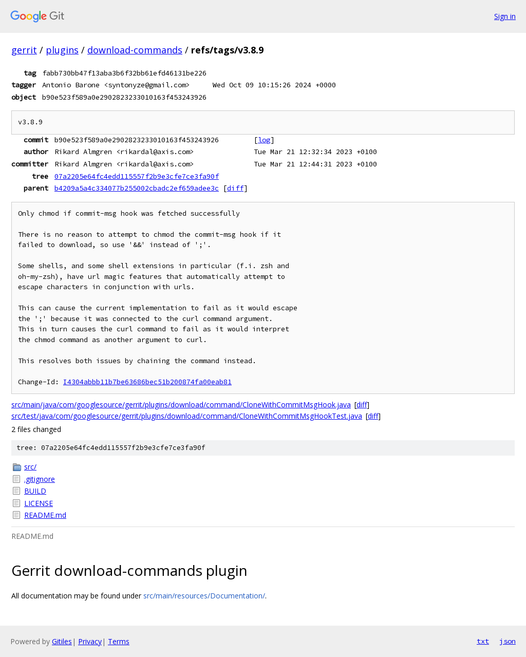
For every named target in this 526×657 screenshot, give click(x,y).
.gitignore (39, 479)
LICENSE (38, 503)
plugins (62, 50)
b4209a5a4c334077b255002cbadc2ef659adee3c (136, 188)
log (264, 139)
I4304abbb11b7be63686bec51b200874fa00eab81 (147, 382)
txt (483, 641)
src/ (30, 467)
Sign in (505, 16)
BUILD (35, 491)
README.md (45, 515)
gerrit (24, 50)
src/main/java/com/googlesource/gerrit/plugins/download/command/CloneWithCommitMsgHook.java (181, 404)
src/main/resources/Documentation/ (204, 595)
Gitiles (62, 641)
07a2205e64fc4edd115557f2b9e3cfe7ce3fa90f (136, 176)
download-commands (134, 50)
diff (235, 188)
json (507, 641)
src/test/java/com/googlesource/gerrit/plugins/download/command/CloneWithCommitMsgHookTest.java (186, 416)
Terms (118, 641)
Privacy (90, 641)
